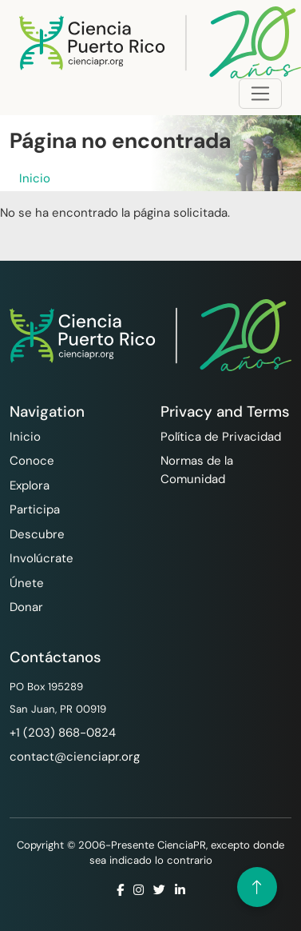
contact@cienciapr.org (75, 757)
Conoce (32, 461)
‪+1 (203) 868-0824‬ (63, 733)
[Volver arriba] (257, 887)
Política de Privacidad (220, 437)
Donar (26, 607)
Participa (35, 509)
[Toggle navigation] (260, 93)
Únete (27, 583)
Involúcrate (41, 558)
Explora (30, 485)
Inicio (34, 178)
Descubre (37, 534)
